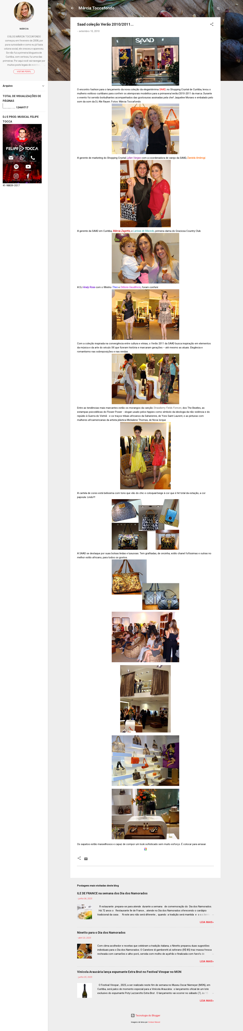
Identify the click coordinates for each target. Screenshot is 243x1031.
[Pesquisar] (219, 9)
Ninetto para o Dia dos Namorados (101, 932)
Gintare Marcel (154, 1022)
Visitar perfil (24, 71)
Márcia (24, 28)
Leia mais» (207, 922)
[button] (212, 24)
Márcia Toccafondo (96, 8)
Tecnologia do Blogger (145, 1015)
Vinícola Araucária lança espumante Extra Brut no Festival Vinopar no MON (129, 972)
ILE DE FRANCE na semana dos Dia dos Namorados (112, 893)
